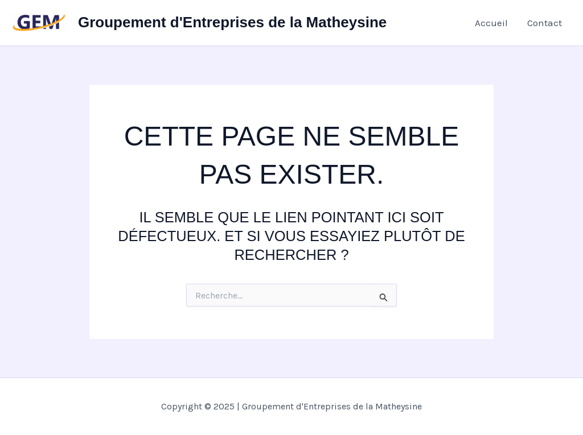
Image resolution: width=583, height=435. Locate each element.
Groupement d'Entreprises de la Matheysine (232, 22)
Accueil (491, 22)
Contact (544, 22)
